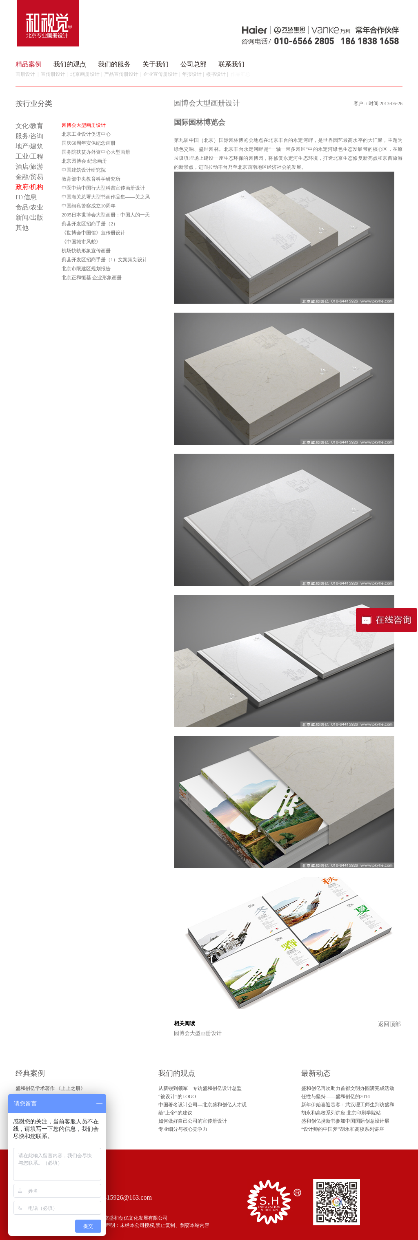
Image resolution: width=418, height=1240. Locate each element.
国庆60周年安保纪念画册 (89, 143)
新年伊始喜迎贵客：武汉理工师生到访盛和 (347, 1105)
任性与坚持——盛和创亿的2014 (335, 1096)
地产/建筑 (29, 146)
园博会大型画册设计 (198, 1033)
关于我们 (155, 64)
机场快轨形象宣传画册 (86, 251)
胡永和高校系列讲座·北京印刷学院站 (341, 1113)
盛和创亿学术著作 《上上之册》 (50, 1088)
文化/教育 (29, 125)
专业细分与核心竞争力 (182, 1129)
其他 (22, 227)
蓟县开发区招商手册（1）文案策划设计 (104, 260)
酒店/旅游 (29, 166)
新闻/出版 (29, 217)
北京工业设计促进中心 (86, 134)
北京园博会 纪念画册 (84, 161)
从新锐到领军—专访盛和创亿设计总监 (200, 1088)
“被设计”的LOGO (177, 1096)
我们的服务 (114, 64)
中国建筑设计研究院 (84, 170)
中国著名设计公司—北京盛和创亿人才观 (202, 1105)
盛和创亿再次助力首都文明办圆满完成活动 (347, 1088)
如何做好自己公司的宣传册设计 (192, 1121)
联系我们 (231, 64)
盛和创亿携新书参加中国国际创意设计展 (345, 1121)
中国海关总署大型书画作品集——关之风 (106, 197)
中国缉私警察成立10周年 (89, 206)
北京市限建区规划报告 (86, 268)
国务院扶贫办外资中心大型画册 (96, 152)
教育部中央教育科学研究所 (91, 179)
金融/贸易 (29, 176)
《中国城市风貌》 (81, 242)
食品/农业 (29, 207)
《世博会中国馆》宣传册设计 (93, 233)
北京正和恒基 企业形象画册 (92, 277)
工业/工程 (29, 156)
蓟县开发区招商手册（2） (90, 224)
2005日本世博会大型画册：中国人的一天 (106, 215)
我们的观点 (69, 64)
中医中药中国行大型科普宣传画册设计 (103, 188)
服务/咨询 (29, 135)
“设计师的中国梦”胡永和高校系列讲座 (342, 1129)
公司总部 (193, 64)
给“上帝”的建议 (175, 1113)
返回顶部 (389, 1024)
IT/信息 (26, 197)
